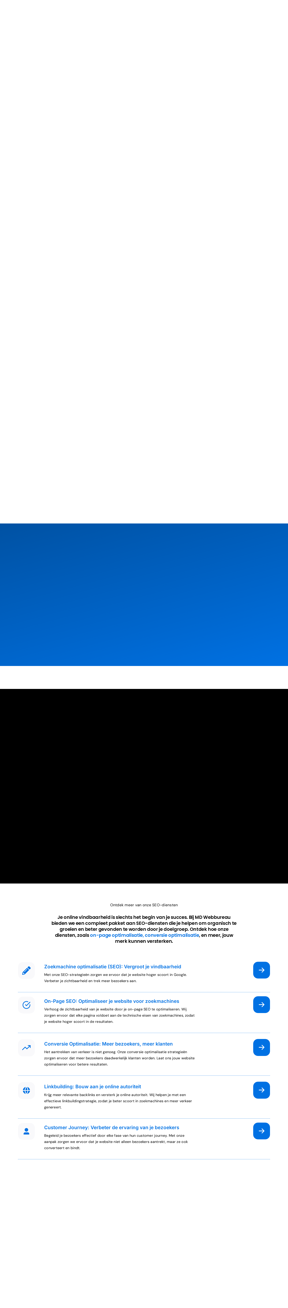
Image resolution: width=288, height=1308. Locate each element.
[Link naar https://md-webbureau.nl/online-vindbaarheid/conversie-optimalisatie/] (261, 1047)
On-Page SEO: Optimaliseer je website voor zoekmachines (111, 1001)
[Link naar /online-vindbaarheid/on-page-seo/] (261, 1004)
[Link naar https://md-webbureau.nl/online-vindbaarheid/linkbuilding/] (261, 1090)
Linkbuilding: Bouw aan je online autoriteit (92, 1086)
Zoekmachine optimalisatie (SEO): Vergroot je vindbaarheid (112, 967)
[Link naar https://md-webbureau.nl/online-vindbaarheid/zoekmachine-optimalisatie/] (261, 970)
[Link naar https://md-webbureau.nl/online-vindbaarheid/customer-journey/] (261, 1131)
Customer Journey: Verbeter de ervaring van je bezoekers (111, 1127)
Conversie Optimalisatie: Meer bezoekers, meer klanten (108, 1044)
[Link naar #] (26, 970)
